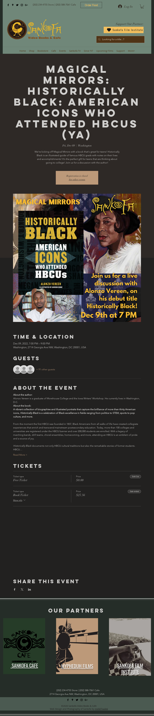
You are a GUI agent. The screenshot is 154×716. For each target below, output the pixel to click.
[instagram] (21, 5)
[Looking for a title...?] (120, 39)
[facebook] (8, 5)
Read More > (20, 454)
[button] (142, 6)
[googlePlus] (26, 5)
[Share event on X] (22, 589)
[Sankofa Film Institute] (124, 30)
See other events (77, 179)
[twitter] (17, 5)
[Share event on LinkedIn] (29, 589)
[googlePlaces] (12, 5)
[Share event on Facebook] (14, 589)
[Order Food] (91, 5)
